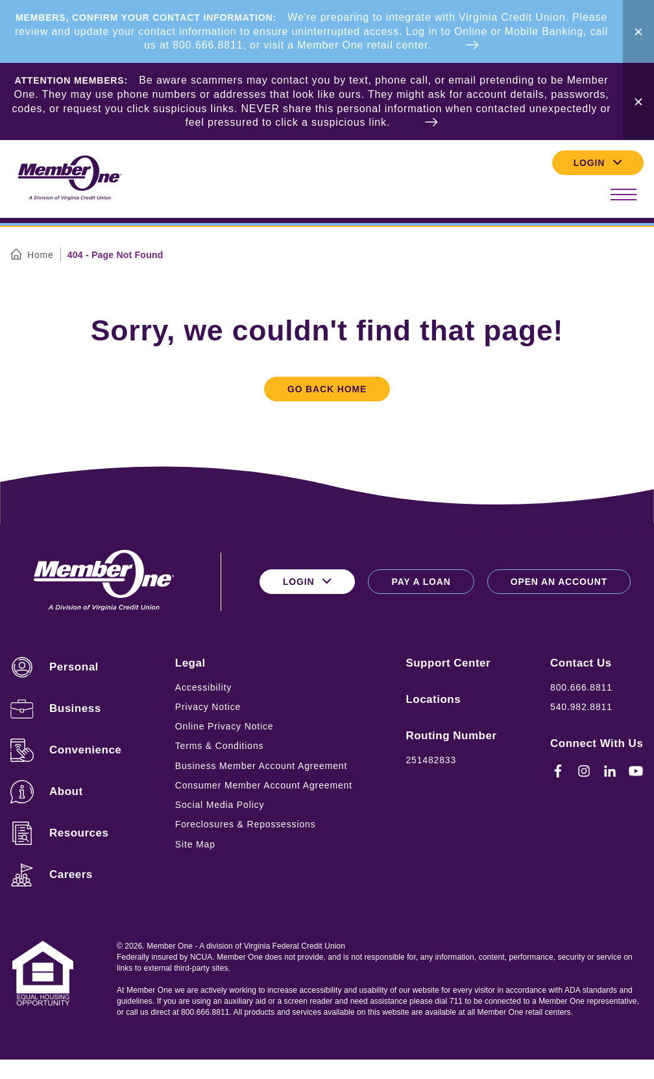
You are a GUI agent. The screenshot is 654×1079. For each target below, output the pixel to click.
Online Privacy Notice (224, 726)
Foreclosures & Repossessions (245, 824)
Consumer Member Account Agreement (263, 785)
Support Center (448, 663)
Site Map (195, 844)
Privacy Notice (208, 707)
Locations (433, 699)
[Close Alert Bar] (638, 31)
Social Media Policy (220, 805)
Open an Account (559, 581)
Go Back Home (327, 389)
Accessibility (203, 687)
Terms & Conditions (219, 746)
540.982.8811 (581, 707)
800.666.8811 (581, 687)
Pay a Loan (420, 581)
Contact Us (581, 663)
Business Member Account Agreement (261, 766)
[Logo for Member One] (68, 178)
